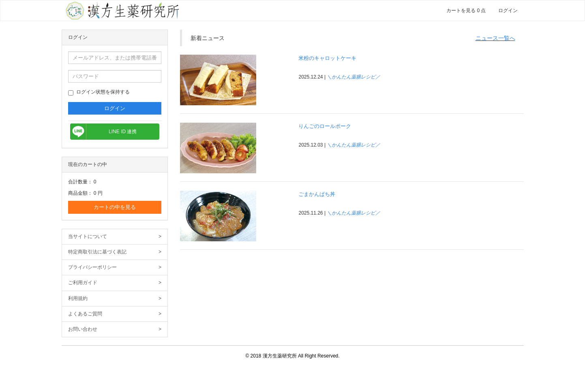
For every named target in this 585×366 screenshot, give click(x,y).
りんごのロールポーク (324, 126)
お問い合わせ (115, 329)
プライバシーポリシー (115, 267)
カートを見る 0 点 (466, 10)
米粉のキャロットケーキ (327, 58)
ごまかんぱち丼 (316, 194)
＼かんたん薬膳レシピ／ (353, 77)
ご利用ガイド (115, 282)
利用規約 (115, 298)
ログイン (508, 10)
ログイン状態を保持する (99, 92)
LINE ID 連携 (123, 131)
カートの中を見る (115, 207)
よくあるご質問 (115, 314)
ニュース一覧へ (495, 38)
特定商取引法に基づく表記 (115, 252)
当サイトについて (115, 236)
